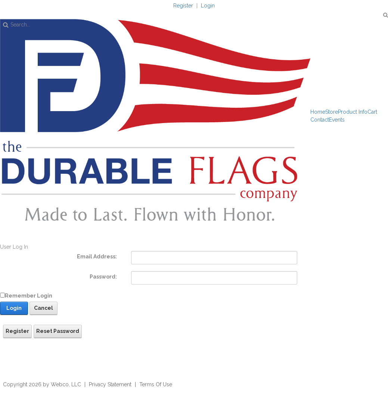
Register (183, 6)
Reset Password (57, 331)
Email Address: (97, 257)
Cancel (43, 308)
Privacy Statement (110, 384)
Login (208, 5)
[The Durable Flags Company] (155, 119)
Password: (103, 277)
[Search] (164, 24)
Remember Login (28, 296)
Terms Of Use (155, 384)
